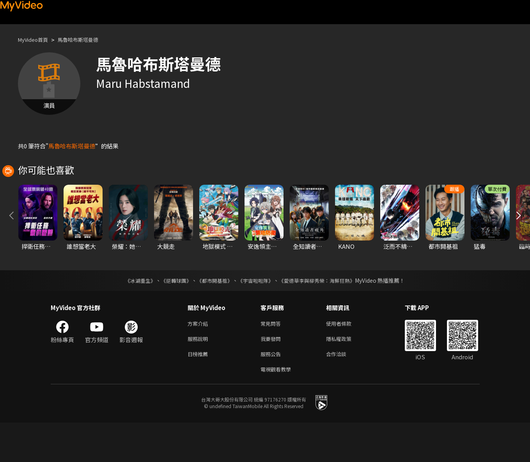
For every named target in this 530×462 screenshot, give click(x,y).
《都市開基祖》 (213, 315)
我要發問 (272, 375)
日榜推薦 (199, 391)
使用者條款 (345, 359)
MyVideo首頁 (35, 40)
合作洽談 (342, 391)
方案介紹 (199, 359)
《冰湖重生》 (133, 315)
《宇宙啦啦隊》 (257, 315)
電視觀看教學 (278, 408)
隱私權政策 (345, 375)
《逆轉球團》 (172, 315)
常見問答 (272, 359)
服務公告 (272, 391)
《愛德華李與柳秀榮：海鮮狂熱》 (322, 315)
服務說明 (199, 375)
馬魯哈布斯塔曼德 (86, 40)
